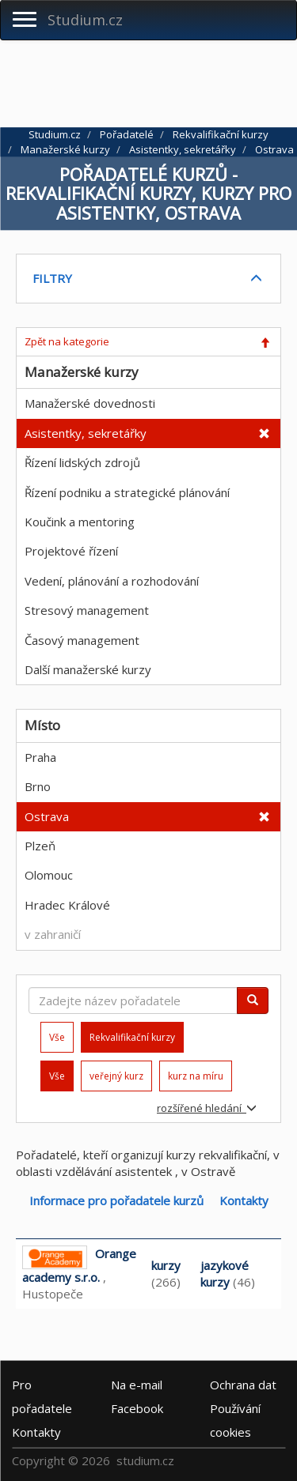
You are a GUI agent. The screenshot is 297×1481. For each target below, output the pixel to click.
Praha (40, 757)
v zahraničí (53, 934)
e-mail (136, 1384)
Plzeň (40, 846)
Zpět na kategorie (67, 341)
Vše (57, 1037)
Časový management (82, 640)
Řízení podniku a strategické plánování (127, 492)
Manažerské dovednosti (90, 403)
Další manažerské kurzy (88, 669)
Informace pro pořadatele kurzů (116, 1200)
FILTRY (52, 278)
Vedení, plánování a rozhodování (112, 581)
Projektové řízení (71, 551)
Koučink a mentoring (80, 521)
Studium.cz (85, 19)
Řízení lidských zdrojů (82, 462)
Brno (38, 786)
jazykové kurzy (224, 1273)
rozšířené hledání (207, 1108)
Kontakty (243, 1200)
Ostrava (47, 816)
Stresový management (87, 610)
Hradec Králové (67, 905)
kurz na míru (195, 1076)
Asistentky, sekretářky (86, 433)
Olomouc (49, 875)
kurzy (166, 1265)
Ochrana (243, 1384)
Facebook (137, 1408)
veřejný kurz (116, 1076)
